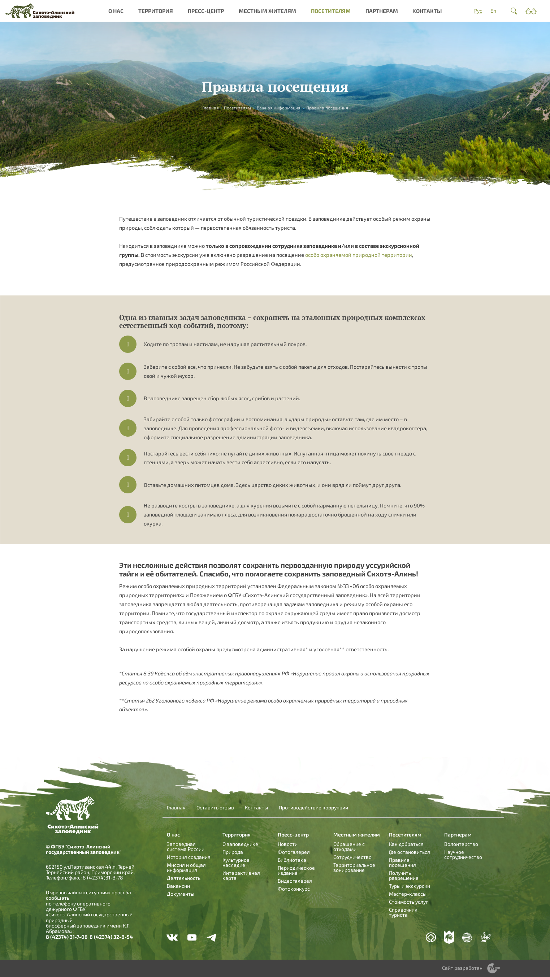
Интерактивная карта (241, 875)
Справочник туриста (403, 912)
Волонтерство (461, 844)
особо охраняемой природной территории (358, 254)
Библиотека (292, 860)
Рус (478, 11)
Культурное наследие (236, 862)
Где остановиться (409, 852)
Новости (288, 844)
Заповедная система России (185, 846)
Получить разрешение (404, 875)
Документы (180, 894)
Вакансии (178, 886)
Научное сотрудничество (463, 854)
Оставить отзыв (215, 807)
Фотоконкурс (294, 889)
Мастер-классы (407, 894)
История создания (189, 857)
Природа (232, 852)
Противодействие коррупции (313, 807)
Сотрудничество (352, 857)
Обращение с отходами (349, 846)
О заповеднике (240, 844)
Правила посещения (402, 862)
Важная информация (278, 107)
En (493, 11)
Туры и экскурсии (409, 886)
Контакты (427, 11)
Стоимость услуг (408, 902)
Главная (176, 807)
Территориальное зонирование (354, 867)
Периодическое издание (296, 870)
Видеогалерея (295, 881)
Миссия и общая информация (186, 867)
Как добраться (406, 844)
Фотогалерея (294, 852)
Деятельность (183, 878)
